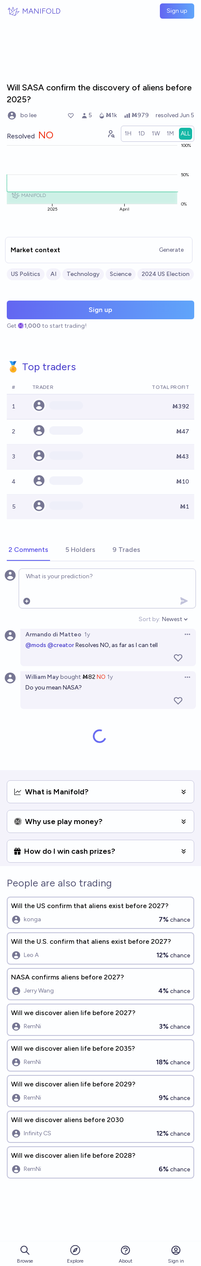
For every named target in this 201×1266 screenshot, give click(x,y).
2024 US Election (166, 274)
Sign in (176, 1254)
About (125, 1254)
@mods (35, 645)
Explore (75, 1254)
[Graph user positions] (110, 134)
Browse (25, 1254)
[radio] (128, 134)
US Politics (25, 274)
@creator (60, 645)
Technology (83, 274)
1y (87, 634)
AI (53, 274)
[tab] (28, 550)
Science (120, 274)
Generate (171, 249)
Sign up (177, 10)
